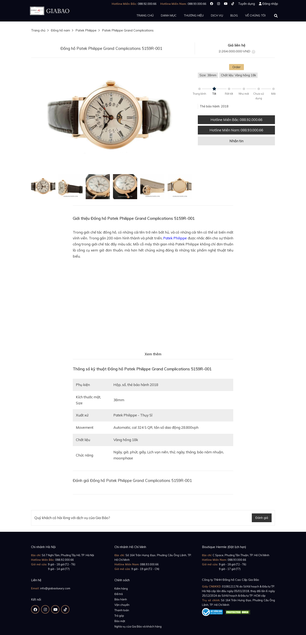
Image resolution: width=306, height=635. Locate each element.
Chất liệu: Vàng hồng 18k (238, 75)
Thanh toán (121, 610)
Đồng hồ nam (60, 30)
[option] (111, 117)
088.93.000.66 (149, 564)
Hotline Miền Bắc (236, 119)
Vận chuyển (121, 604)
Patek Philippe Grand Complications (128, 30)
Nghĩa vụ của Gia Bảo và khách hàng (138, 626)
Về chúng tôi (255, 15)
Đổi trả (118, 594)
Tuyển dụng (246, 4)
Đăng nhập (270, 4)
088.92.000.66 (64, 559)
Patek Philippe (86, 30)
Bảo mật (119, 621)
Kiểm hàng (121, 588)
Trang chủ (145, 15)
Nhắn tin (236, 141)
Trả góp (119, 615)
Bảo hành (120, 599)
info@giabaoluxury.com (55, 588)
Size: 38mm (207, 75)
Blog (234, 15)
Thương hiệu (194, 15)
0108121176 (230, 586)
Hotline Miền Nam (236, 130)
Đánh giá (261, 518)
